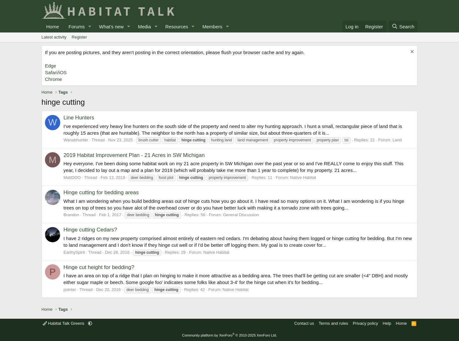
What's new (111, 26)
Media (144, 26)
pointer (69, 289)
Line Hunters (78, 118)
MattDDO (72, 177)
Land (397, 140)
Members (212, 26)
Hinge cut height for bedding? (98, 267)
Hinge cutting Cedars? (90, 230)
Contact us (304, 323)
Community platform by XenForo (229, 335)
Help (387, 323)
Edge (50, 65)
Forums (77, 26)
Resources (176, 26)
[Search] (403, 26)
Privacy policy (365, 323)
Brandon (71, 214)
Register (79, 37)
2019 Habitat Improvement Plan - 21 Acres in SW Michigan (134, 155)
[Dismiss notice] (411, 52)
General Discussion (241, 214)
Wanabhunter (75, 140)
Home (52, 26)
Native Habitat (303, 177)
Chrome (53, 79)
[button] (89, 26)
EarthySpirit (74, 252)
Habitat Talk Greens (64, 323)
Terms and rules (333, 323)
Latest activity (54, 37)
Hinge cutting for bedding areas (101, 192)
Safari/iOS (56, 72)
